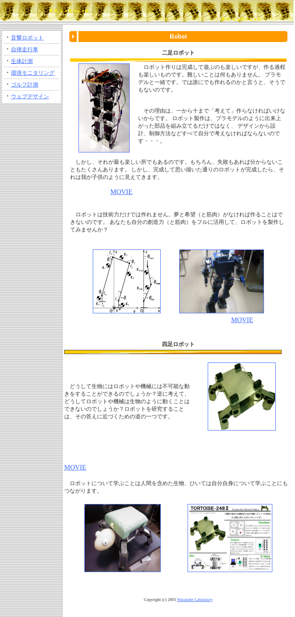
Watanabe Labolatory (195, 599)
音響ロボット (27, 37)
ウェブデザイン (30, 96)
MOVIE (121, 191)
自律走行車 (24, 49)
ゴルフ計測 (24, 84)
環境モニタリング (33, 73)
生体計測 (22, 61)
